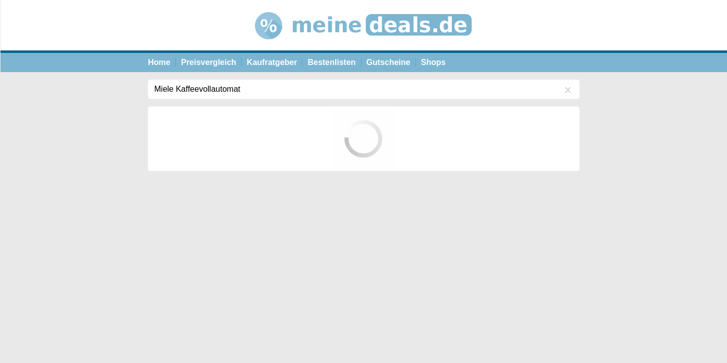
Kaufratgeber (272, 62)
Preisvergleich (208, 62)
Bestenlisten (331, 62)
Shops (433, 62)
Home (159, 62)
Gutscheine (388, 62)
